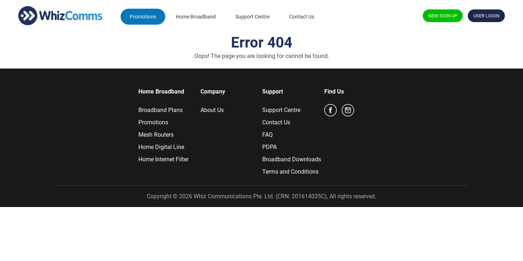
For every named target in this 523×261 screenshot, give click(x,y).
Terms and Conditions (290, 171)
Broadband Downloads (291, 159)
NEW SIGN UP (442, 15)
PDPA (269, 147)
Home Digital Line (161, 147)
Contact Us (301, 17)
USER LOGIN (486, 15)
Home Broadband (196, 17)
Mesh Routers (156, 134)
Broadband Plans (160, 110)
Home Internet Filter (163, 159)
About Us (212, 110)
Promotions (143, 17)
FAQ (267, 134)
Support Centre (252, 17)
